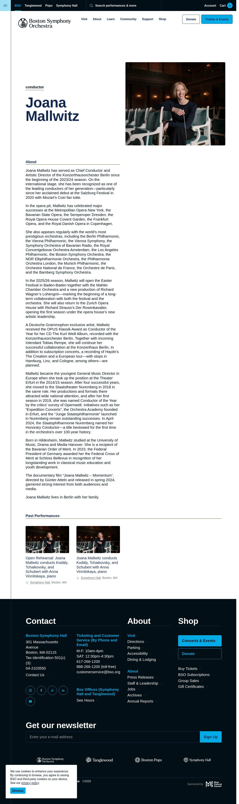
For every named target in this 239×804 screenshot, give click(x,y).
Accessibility (137, 653)
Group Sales (188, 681)
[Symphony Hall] (197, 760)
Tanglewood (33, 5)
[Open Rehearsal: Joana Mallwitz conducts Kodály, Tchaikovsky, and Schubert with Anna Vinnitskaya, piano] (47, 539)
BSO (18, 5)
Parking (133, 647)
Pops (48, 5)
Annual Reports (140, 701)
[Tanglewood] (99, 760)
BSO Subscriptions (194, 674)
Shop (162, 19)
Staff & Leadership (142, 683)
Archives (134, 695)
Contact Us (35, 675)
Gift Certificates (191, 686)
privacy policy (30, 782)
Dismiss (18, 790)
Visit (84, 19)
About (97, 19)
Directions (135, 641)
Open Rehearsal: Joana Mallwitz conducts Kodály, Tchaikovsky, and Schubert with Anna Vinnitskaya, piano (47, 567)
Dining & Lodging (141, 659)
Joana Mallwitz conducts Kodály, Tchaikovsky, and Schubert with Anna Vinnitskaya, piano (97, 565)
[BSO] (50, 760)
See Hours (85, 700)
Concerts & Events (198, 640)
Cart (226, 5)
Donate (191, 19)
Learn (111, 19)
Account (210, 5)
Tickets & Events (217, 19)
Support (147, 19)
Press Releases (140, 677)
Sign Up (211, 737)
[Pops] (148, 760)
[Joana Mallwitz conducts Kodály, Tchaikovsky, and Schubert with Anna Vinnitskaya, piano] (98, 539)
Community (128, 19)
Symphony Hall (66, 5)
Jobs (131, 689)
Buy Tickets (187, 668)
